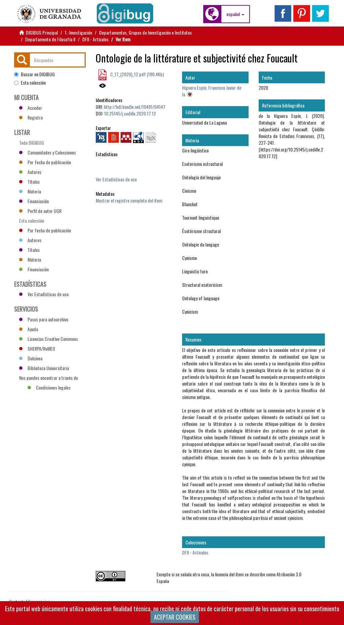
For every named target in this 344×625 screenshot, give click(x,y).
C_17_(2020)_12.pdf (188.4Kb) (136, 74)
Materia (30, 191)
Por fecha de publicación (45, 162)
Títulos (29, 181)
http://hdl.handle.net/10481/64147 (134, 106)
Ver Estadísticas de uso (116, 179)
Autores (30, 171)
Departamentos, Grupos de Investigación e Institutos (145, 32)
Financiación (34, 201)
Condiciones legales (49, 387)
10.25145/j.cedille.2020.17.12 (130, 113)
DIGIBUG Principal (42, 32)
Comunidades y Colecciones (47, 152)
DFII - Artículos (95, 39)
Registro (31, 117)
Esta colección (30, 82)
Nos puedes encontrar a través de (48, 378)
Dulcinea (30, 358)
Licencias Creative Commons (48, 338)
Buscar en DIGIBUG (34, 74)
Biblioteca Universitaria (44, 367)
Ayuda (28, 328)
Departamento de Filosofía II (50, 39)
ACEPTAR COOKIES (175, 617)
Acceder (30, 107)
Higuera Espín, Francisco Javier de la (211, 91)
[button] (235, 14)
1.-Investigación (78, 32)
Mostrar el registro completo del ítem (129, 200)
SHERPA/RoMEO (37, 348)
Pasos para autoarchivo (43, 319)
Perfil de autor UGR (40, 210)
